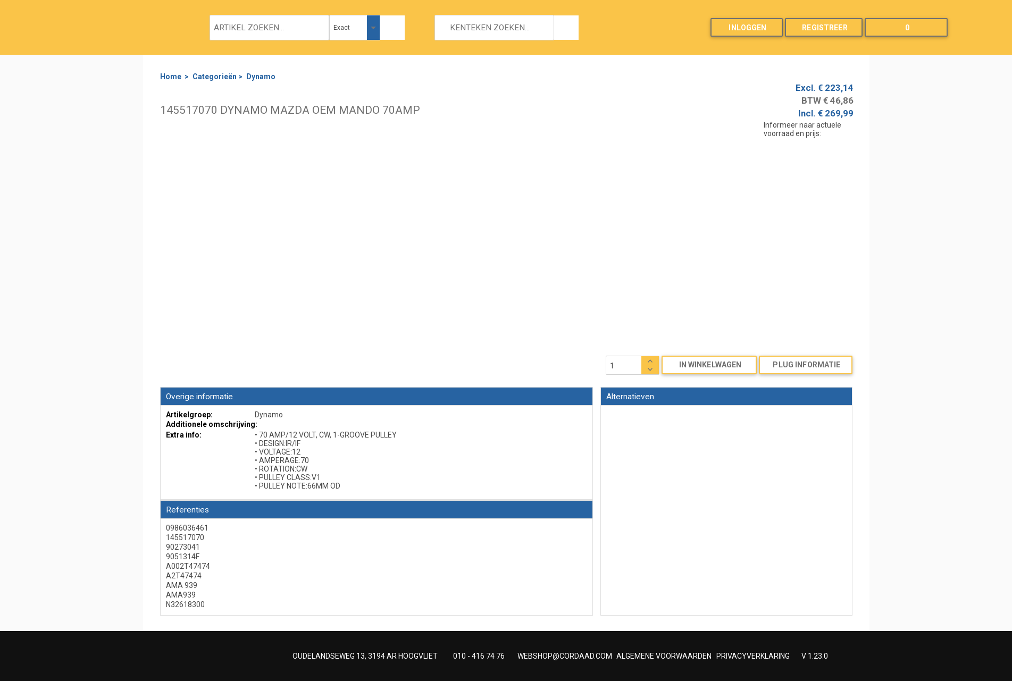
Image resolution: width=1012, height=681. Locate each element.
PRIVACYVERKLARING (753, 656)
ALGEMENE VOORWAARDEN (664, 656)
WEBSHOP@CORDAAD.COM (564, 656)
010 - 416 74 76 (479, 656)
